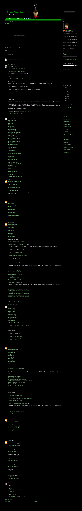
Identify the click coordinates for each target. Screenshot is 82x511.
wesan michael (11, 179)
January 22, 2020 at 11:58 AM (16, 437)
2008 (66, 100)
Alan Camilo (68, 30)
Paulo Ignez (65, 137)
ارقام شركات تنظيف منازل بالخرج (14, 429)
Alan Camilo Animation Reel (10, 47)
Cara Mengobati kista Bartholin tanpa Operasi (17, 396)
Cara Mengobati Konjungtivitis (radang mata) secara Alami (20, 380)
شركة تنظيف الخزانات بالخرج (14, 423)
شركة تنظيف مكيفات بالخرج (13, 421)
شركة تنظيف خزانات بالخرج (13, 430)
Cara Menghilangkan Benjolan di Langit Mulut (17, 289)
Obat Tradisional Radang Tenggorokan (16, 338)
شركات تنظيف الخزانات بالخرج (14, 426)
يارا (8, 481)
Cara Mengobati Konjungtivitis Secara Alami (17, 379)
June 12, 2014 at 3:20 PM (15, 95)
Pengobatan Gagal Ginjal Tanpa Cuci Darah (17, 377)
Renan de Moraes (67, 144)
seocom (9, 418)
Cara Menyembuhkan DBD (13, 277)
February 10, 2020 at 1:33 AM (16, 478)
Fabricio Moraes (66, 124)
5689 (9, 346)
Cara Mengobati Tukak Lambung (15, 368)
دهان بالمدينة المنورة (12, 491)
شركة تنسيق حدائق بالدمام (13, 455)
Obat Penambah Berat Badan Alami (15, 334)
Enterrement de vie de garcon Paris (15, 71)
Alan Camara (66, 114)
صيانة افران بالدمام (12, 451)
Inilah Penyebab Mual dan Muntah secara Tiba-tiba (18, 292)
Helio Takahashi (66, 127)
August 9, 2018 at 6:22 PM (15, 364)
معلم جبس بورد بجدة (12, 494)
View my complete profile (69, 59)
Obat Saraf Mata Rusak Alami (14, 282)
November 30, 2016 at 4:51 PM (16, 219)
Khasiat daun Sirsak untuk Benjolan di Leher (17, 244)
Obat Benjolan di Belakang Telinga (15, 250)
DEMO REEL (9, 23)
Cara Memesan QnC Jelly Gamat (15, 395)
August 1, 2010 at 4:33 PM (15, 78)
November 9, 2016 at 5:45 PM (16, 196)
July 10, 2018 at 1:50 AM (14, 301)
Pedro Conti (65, 141)
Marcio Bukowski (67, 132)
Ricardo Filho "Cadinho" (68, 147)
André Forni (65, 118)
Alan (20, 47)
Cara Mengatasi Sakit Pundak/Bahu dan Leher (17, 325)
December (68, 102)
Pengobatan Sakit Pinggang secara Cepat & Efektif (18, 270)
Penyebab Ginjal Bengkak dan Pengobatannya (18, 388)
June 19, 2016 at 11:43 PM (15, 176)
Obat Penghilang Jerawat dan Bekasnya (16, 411)
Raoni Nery (65, 142)
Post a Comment (8, 499)
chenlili (9, 116)
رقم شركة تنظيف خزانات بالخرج (14, 424)
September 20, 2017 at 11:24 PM (17, 241)
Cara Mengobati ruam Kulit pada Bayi (16, 252)
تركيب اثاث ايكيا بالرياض (13, 476)
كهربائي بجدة (10, 486)
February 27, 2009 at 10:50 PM (16, 68)
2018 (66, 87)
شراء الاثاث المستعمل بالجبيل (14, 445)
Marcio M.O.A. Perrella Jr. (68, 134)
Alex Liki (65, 116)
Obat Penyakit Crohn (12, 273)
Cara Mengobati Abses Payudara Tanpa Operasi (18, 276)
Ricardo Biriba (66, 146)
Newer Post (7, 501)
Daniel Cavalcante (12, 57)
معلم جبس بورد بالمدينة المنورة (14, 489)
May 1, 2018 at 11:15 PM (14, 258)
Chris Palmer (10, 64)
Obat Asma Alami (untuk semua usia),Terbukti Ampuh (19, 293)
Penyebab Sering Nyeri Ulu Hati (14, 271)
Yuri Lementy (66, 152)
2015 (66, 89)
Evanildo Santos (66, 122)
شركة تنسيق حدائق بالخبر (13, 460)
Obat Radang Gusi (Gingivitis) (14, 376)
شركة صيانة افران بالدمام (13, 466)
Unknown (10, 200)
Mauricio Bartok (66, 136)
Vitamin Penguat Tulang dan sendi (15, 274)
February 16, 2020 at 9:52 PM (16, 496)
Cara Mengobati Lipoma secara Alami (16, 413)
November (68, 104)
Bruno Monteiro (66, 119)
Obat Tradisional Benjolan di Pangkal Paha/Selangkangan (20, 256)
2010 (66, 96)
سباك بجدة (10, 488)
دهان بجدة (10, 483)
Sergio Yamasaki (66, 149)
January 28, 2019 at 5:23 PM (16, 400)
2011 (66, 94)
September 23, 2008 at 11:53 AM (17, 61)
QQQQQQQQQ (11, 304)
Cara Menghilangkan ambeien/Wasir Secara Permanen (19, 290)
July (67, 105)
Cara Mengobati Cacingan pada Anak (16, 249)
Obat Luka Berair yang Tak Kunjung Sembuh (17, 255)
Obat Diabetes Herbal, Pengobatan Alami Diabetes (18, 295)
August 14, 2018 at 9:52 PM (15, 385)
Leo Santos (65, 131)
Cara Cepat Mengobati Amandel (14, 253)
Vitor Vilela (65, 150)
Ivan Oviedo (65, 129)
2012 (66, 92)
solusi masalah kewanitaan (13, 340)
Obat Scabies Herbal (12, 410)
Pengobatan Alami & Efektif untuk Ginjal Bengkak (18, 296)
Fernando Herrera (67, 126)
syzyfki (15, 94)
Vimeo (23, 47)
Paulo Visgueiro (66, 139)
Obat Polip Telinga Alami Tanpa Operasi (16, 382)
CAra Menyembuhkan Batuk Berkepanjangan (17, 403)
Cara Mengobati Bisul (12, 339)
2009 (66, 98)
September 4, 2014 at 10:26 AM (16, 113)
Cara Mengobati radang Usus (14, 333)
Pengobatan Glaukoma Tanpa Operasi (16, 383)
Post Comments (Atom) (15, 504)
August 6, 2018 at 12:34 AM (15, 342)
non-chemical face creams (25, 111)
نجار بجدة (10, 485)
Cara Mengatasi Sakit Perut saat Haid (16, 336)
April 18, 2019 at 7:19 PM (15, 414)
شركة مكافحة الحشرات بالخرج (14, 427)
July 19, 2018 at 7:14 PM (14, 322)
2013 (66, 91)
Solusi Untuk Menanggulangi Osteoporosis (17, 262)
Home (35, 501)
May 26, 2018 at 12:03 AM (15, 279)
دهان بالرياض (10, 470)
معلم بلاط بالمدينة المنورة (13, 492)
